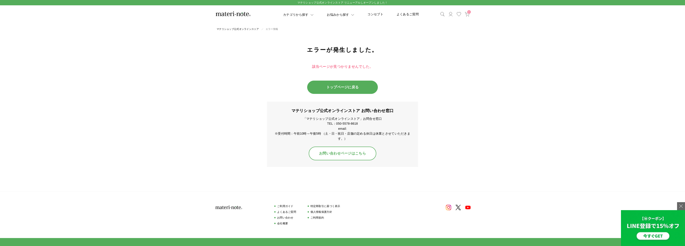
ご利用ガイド (285, 206)
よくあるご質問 (408, 14)
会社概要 (282, 223)
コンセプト (375, 14)
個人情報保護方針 (321, 212)
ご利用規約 (317, 217)
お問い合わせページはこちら (342, 153)
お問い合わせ (285, 217)
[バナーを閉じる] (681, 206)
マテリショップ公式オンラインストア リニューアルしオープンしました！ (342, 2)
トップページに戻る (342, 87)
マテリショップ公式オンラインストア (238, 29)
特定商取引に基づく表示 (325, 206)
